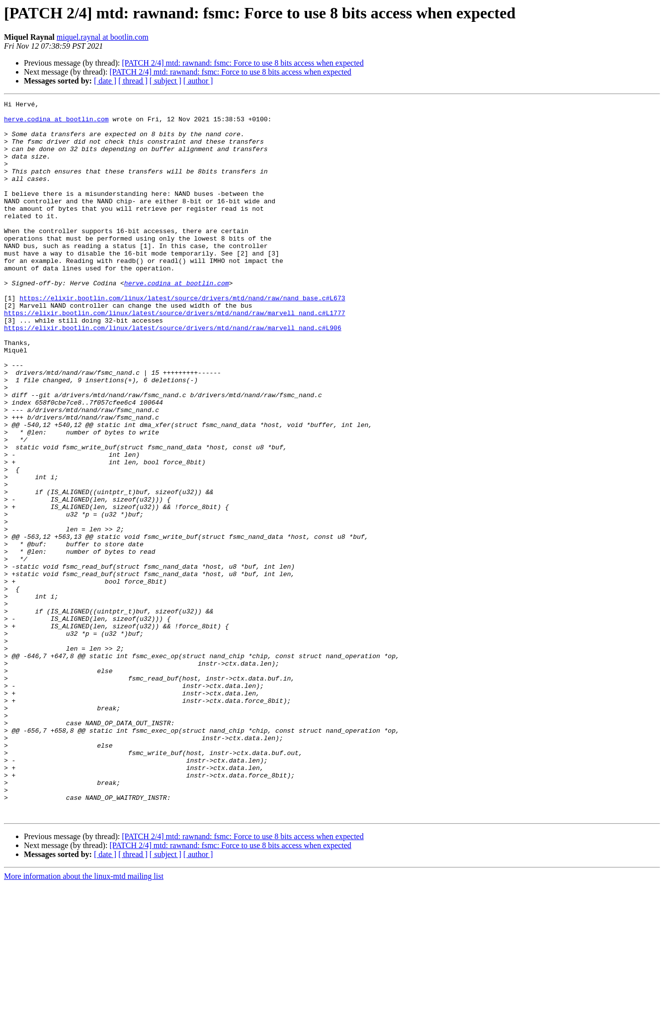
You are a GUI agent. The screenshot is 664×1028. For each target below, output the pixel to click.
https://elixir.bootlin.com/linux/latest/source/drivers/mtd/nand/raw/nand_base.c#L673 (182, 338)
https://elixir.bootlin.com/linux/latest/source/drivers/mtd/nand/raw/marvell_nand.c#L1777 (174, 355)
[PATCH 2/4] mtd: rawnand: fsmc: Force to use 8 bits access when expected (242, 63)
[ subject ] (165, 81)
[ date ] (105, 81)
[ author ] (198, 81)
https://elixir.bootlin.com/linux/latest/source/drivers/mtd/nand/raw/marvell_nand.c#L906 (172, 373)
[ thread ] (133, 81)
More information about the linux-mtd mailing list (84, 1019)
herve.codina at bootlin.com (56, 123)
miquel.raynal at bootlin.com (103, 37)
